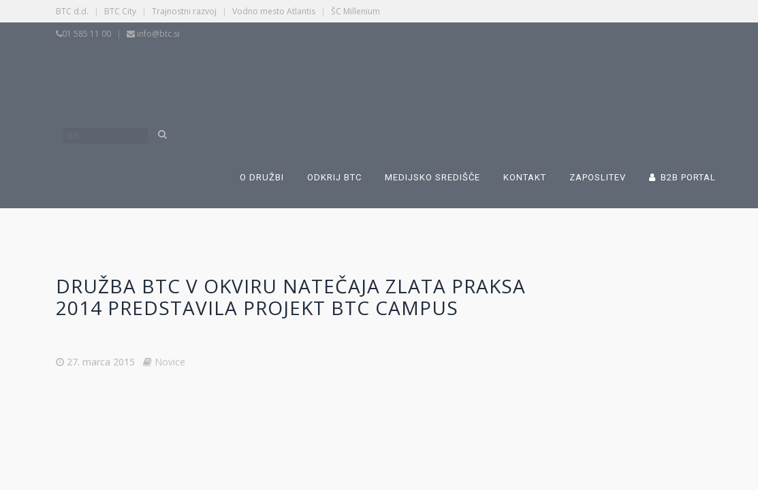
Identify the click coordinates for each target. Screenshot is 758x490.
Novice (170, 361)
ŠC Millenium (355, 11)
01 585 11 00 (86, 33)
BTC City (120, 11)
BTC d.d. (72, 11)
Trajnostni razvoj (184, 11)
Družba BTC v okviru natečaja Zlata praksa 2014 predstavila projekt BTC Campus (291, 297)
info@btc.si (158, 33)
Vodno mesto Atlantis (273, 11)
